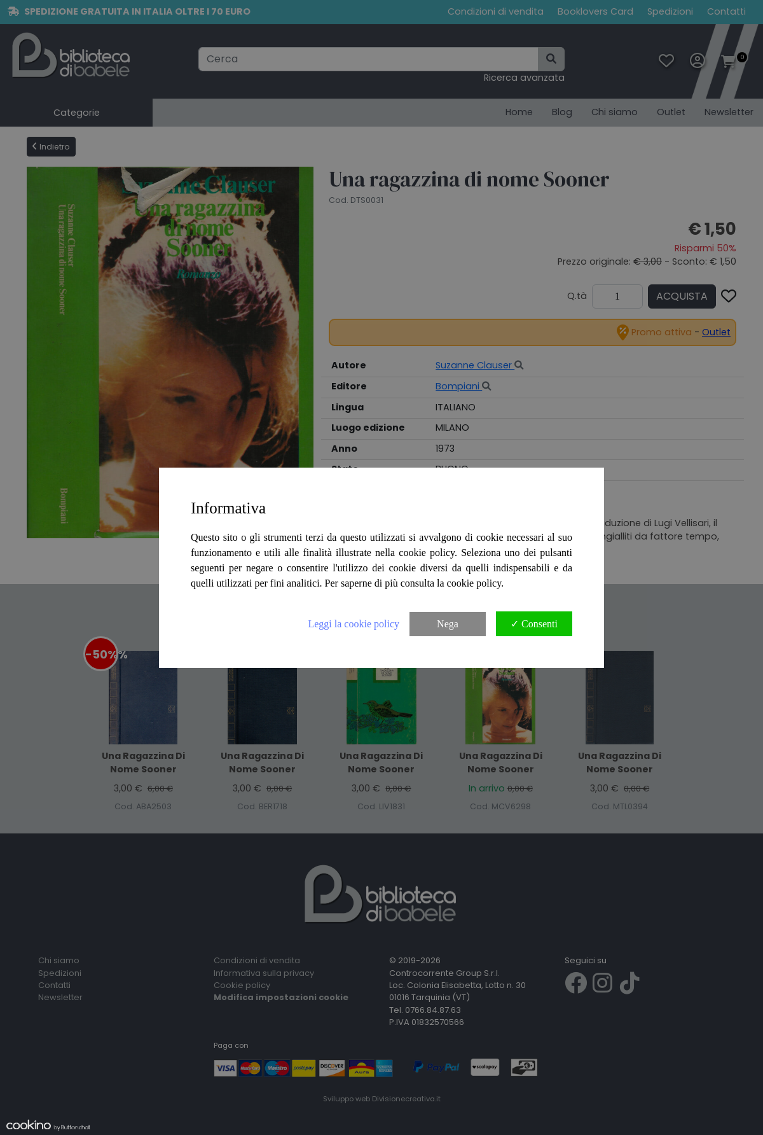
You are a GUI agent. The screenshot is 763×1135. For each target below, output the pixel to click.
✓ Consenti (534, 623)
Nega (447, 623)
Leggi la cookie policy (353, 623)
